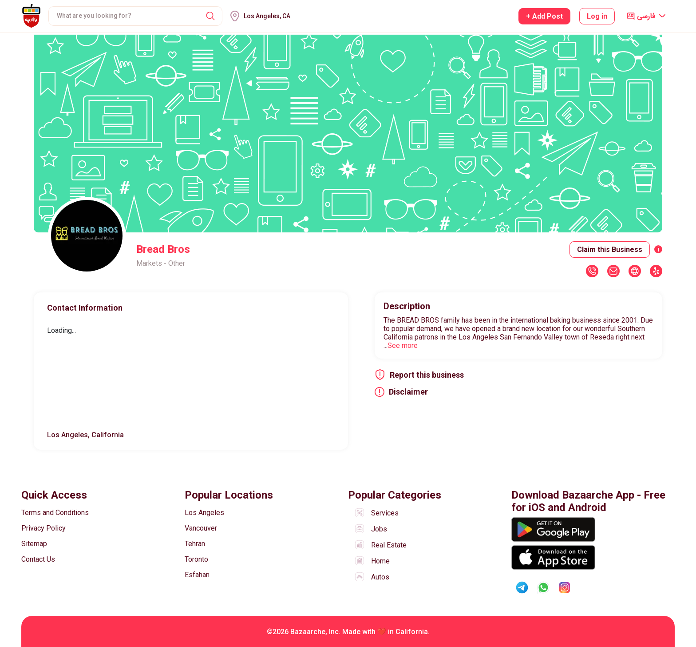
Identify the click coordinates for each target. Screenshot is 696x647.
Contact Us (38, 559)
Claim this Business (609, 249)
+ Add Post (544, 16)
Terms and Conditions (55, 512)
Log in (597, 16)
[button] (210, 16)
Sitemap (34, 543)
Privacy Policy (43, 528)
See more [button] (403, 345)
